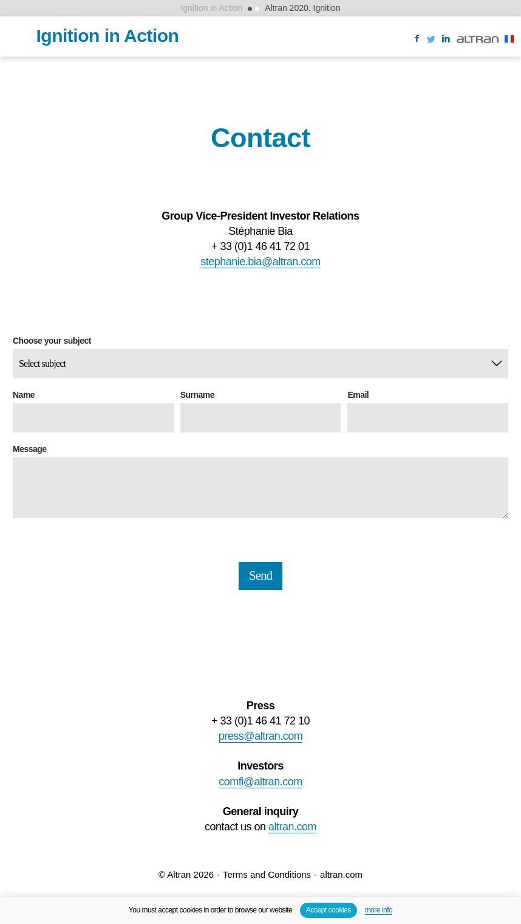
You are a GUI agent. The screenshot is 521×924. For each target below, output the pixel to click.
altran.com (292, 827)
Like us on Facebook (416, 46)
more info (379, 910)
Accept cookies (328, 910)
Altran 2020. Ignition (303, 8)
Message (30, 449)
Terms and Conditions (267, 874)
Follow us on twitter (431, 46)
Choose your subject (52, 341)
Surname (197, 395)
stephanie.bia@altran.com (260, 261)
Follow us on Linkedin (445, 46)
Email (358, 395)
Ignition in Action (211, 8)
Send (260, 575)
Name (24, 395)
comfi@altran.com (260, 782)
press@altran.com (260, 736)
